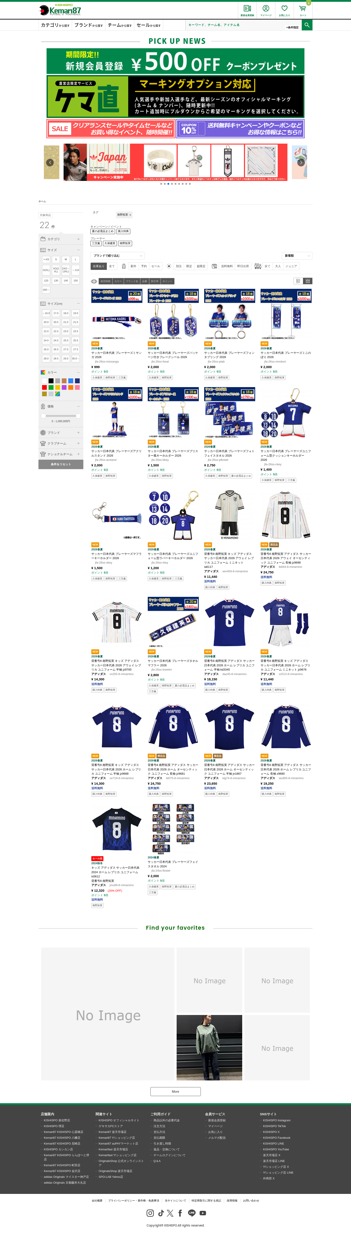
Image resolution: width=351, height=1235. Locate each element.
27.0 (65, 349)
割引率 (154, 281)
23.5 (75, 331)
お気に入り (215, 1132)
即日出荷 (243, 266)
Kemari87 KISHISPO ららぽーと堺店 (66, 1157)
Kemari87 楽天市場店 (112, 1132)
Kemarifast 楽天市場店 (113, 1149)
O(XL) (46, 270)
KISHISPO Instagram (277, 1120)
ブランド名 (132, 281)
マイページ (215, 1126)
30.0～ (75, 358)
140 (66, 280)
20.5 (56, 322)
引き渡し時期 (162, 1143)
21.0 (65, 322)
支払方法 (159, 1132)
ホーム (42, 201)
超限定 (201, 266)
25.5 (75, 340)
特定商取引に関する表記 (206, 1200)
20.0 (46, 322)
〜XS (46, 259)
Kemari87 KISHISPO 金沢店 (62, 1171)
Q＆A (157, 1161)
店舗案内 (47, 1114)
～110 (75, 270)
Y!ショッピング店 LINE (278, 1172)
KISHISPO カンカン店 (58, 1149)
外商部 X (268, 1178)
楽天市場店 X (271, 1155)
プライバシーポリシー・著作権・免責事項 (133, 1200)
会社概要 (97, 1200)
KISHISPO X (271, 1132)
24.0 (46, 340)
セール (155, 266)
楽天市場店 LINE (274, 1161)
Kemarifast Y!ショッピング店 (118, 1155)
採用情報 (232, 1200)
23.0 (65, 331)
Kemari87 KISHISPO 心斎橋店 (63, 1132)
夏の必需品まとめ (102, 231)
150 (76, 280)
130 (56, 280)
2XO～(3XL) (66, 270)
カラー (118, 281)
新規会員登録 (217, 1120)
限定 (189, 266)
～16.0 (46, 313)
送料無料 (227, 266)
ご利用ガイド (160, 1114)
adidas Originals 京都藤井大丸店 (65, 1182)
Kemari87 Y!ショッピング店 (117, 1137)
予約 (144, 266)
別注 (179, 266)
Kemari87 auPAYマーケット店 (118, 1143)
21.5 (75, 322)
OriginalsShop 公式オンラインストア (121, 1163)
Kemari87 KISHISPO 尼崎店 (62, 1143)
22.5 (56, 331)
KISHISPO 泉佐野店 (57, 1120)
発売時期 (105, 281)
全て (112, 266)
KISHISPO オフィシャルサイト (119, 1120)
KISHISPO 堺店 (54, 1126)
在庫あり (99, 266)
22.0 (46, 331)
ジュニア (291, 266)
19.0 (75, 313)
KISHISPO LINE (273, 1143)
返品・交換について (167, 1149)
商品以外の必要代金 (167, 1120)
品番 (144, 281)
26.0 (46, 349)
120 (46, 280)
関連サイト (104, 1114)
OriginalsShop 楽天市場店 (115, 1171)
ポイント (167, 281)
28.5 (56, 358)
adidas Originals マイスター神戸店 (66, 1176)
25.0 (65, 340)
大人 (278, 266)
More (175, 1091)
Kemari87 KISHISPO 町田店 (62, 1165)
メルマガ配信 (217, 1137)
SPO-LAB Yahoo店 (111, 1176)
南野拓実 (125, 243)
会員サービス (215, 1114)
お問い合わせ (251, 1200)
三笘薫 (96, 243)
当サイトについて (175, 1200)
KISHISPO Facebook (276, 1137)
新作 (133, 266)
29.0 (65, 358)
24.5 (56, 340)
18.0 (65, 313)
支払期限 (159, 1137)
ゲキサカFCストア (111, 1126)
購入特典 (123, 231)
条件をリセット (61, 464)
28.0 (46, 358)
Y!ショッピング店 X (276, 1166)
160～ (46, 289)
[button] (161, 184)
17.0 (56, 313)
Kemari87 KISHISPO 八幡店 (62, 1137)
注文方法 (159, 1126)
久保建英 (110, 243)
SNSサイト (268, 1114)
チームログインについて (170, 1155)
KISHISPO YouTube (276, 1149)
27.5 (75, 349)
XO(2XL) (56, 270)
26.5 (56, 349)
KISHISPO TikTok (274, 1126)
